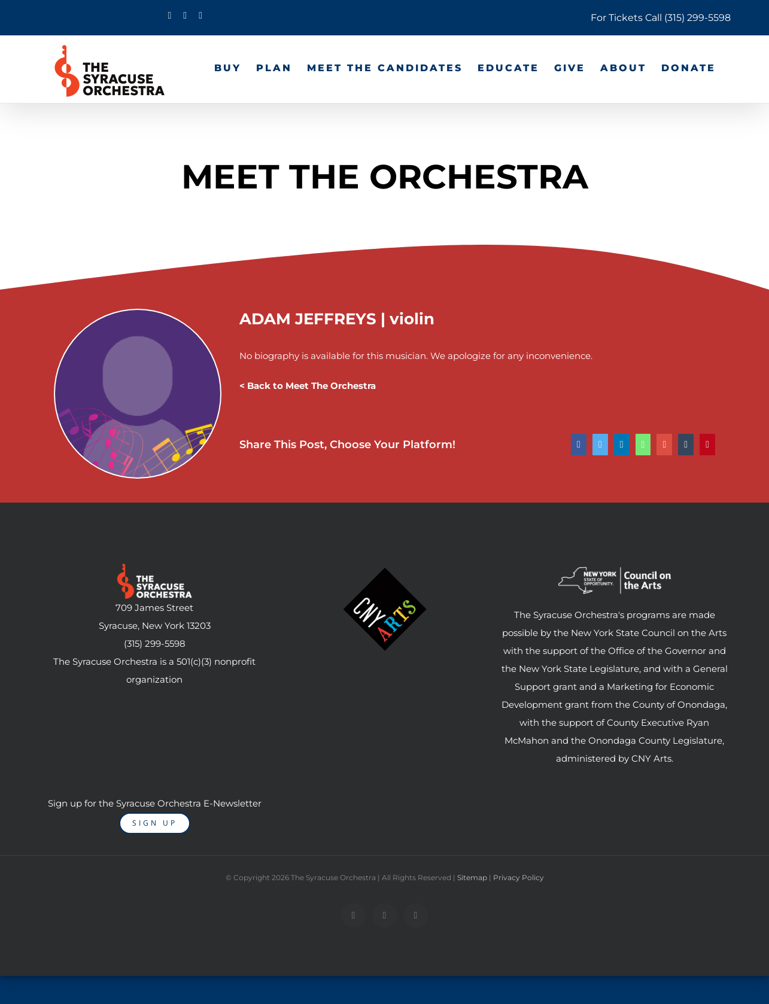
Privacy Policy (518, 877)
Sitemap (472, 877)
